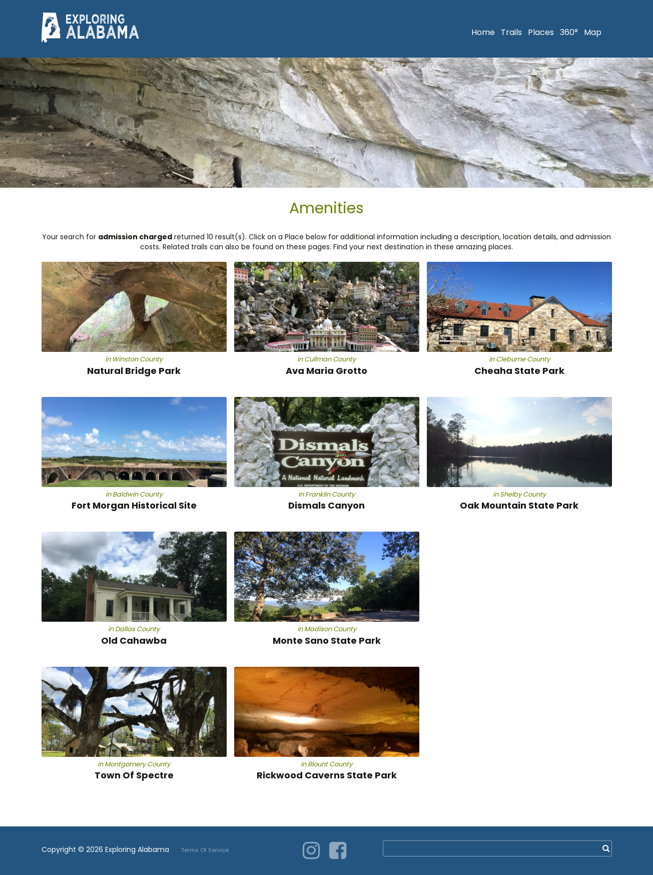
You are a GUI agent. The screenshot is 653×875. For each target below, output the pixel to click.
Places (541, 32)
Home (483, 32)
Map (592, 32)
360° (569, 32)
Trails (511, 32)
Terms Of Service (205, 850)
